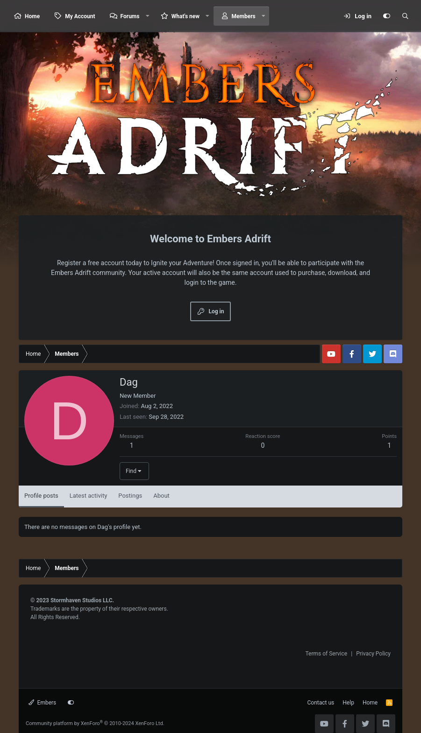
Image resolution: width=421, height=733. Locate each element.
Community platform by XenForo (95, 723)
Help (348, 702)
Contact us (321, 702)
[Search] (405, 16)
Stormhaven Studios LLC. (82, 600)
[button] (147, 16)
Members (244, 16)
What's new (185, 16)
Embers (42, 702)
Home (32, 16)
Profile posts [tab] (41, 495)
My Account (80, 16)
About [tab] (161, 495)
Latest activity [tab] (88, 495)
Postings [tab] (130, 495)
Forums (130, 16)
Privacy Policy (373, 653)
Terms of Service (326, 653)
